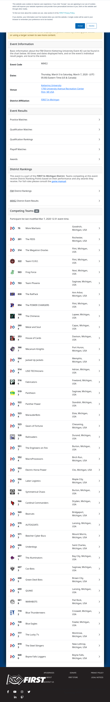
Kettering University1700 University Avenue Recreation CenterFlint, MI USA (62, 88)
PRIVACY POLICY (97, 673)
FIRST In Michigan (50, 99)
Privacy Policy (67, 13)
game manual (59, 181)
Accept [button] (80, 26)
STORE (73, 677)
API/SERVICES (49, 673)
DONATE (73, 673)
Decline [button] (91, 26)
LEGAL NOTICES (97, 677)
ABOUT (49, 677)
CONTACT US (49, 682)
